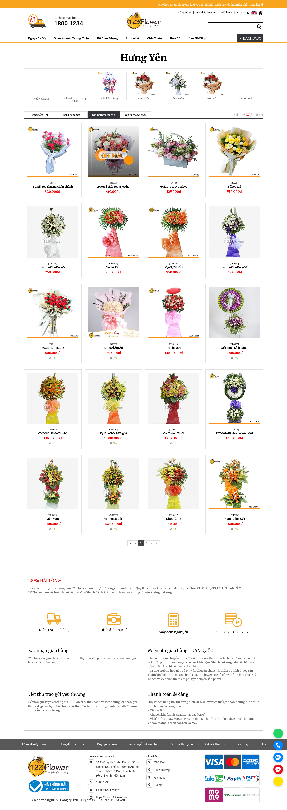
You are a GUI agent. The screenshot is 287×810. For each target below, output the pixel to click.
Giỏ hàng (226, 12)
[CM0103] (173, 263)
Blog (263, 744)
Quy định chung (107, 744)
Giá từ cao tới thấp (135, 114)
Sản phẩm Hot (40, 114)
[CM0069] (113, 515)
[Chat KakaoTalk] (278, 781)
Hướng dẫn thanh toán (71, 744)
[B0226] (234, 183)
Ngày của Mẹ (37, 38)
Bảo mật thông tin (181, 744)
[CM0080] (52, 429)
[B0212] (52, 344)
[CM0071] (173, 429)
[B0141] (52, 183)
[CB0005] (52, 263)
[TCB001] (234, 429)
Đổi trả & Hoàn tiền (215, 744)
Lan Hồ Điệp (197, 38)
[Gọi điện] (278, 745)
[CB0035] (234, 344)
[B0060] (113, 344)
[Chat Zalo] (278, 757)
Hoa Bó (175, 38)
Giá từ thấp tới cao (103, 114)
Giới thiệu (244, 744)
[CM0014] (234, 515)
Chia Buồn (154, 38)
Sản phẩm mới (71, 114)
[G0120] (173, 183)
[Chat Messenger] (278, 769)
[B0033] (113, 183)
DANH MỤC (250, 38)
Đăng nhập (184, 12)
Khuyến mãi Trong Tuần (71, 38)
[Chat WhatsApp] (278, 733)
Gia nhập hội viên (206, 12)
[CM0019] (113, 429)
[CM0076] (52, 515)
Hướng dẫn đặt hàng (33, 744)
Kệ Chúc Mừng (107, 38)
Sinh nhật (132, 38)
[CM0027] (173, 515)
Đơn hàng (243, 12)
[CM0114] (173, 344)
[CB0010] (234, 263)
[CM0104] (113, 263)
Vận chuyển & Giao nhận (144, 744)
